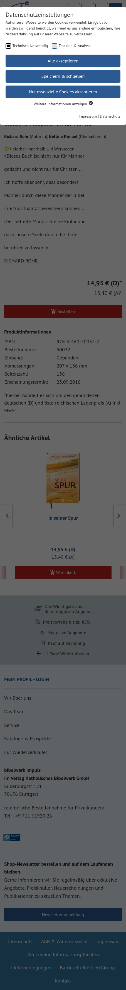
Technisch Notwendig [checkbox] (30, 45)
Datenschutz (110, 116)
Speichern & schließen (63, 76)
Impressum (88, 116)
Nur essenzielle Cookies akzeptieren (63, 91)
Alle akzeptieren (63, 61)
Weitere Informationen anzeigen (63, 103)
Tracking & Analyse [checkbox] (75, 45)
